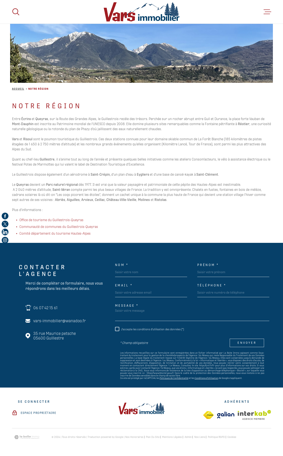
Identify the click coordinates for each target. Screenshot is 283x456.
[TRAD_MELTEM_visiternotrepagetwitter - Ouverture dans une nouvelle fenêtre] (5, 224)
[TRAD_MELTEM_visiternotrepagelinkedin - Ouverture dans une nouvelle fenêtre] (5, 232)
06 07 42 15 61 (45, 307)
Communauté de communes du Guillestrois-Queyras (58, 227)
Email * (124, 285)
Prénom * (208, 264)
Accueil (18, 88)
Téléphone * (211, 285)
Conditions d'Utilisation (206, 378)
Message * (127, 305)
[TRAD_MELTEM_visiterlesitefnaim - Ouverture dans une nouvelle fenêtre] (208, 415)
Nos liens (199, 437)
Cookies (231, 437)
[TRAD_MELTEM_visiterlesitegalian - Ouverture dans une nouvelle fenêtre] (225, 415)
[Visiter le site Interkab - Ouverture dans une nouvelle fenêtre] (254, 415)
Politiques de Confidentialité (174, 378)
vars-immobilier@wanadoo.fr (59, 320)
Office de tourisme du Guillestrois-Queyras (51, 220)
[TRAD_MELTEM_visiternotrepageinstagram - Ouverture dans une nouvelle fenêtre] (5, 240)
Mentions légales (172, 437)
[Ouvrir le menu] (267, 12)
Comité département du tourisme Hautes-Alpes (55, 233)
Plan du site (153, 437)
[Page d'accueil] (141, 11)
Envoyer (247, 342)
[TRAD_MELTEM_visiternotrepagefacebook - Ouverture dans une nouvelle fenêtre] (5, 216)
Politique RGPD (216, 437)
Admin (188, 437)
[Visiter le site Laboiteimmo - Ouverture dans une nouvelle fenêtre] (27, 437)
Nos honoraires (134, 437)
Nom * (122, 264)
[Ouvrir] (16, 12)
